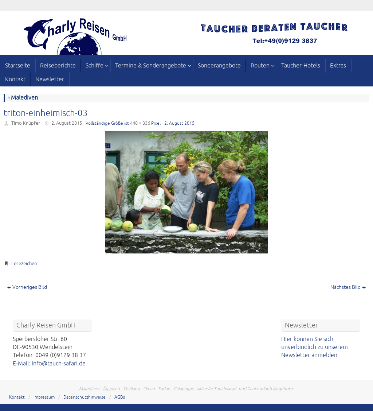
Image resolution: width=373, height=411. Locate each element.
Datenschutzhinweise (84, 397)
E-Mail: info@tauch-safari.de (49, 363)
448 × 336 (140, 123)
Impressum (44, 397)
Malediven (22, 97)
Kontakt (17, 397)
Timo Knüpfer (25, 123)
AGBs (119, 397)
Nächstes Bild (348, 287)
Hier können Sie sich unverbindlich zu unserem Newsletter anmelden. (314, 347)
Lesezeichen (24, 264)
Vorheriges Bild (27, 287)
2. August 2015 (66, 123)
